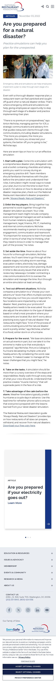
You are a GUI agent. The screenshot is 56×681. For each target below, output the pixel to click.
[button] (47, 6)
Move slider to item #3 (30, 537)
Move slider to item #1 (25, 537)
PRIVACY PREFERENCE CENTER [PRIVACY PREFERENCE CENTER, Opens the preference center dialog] (28, 678)
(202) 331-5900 (12, 600)
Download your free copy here (19, 425)
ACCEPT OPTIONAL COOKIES (28, 666)
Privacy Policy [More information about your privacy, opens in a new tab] (24, 657)
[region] (28, 658)
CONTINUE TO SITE (28, 661)
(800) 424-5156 (26, 600)
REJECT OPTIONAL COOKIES (28, 672)
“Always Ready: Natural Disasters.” (27, 198)
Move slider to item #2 (28, 537)
